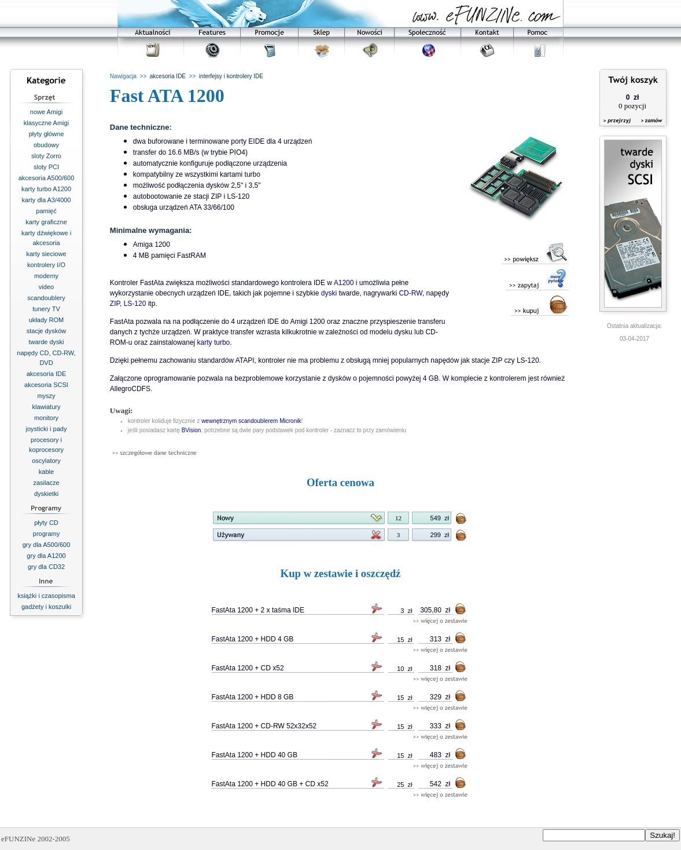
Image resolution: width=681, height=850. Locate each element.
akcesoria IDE (46, 373)
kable (46, 471)
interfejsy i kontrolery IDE (231, 76)
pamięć (46, 210)
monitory (46, 417)
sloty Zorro (46, 155)
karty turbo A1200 (46, 188)
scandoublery (46, 297)
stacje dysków (46, 330)
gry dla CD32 (46, 566)
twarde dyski (46, 341)
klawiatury (46, 406)
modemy (46, 275)
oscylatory (46, 460)
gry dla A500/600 (47, 544)
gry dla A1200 (46, 555)
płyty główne (46, 133)
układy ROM (46, 319)
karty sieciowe (46, 253)
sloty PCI (46, 166)
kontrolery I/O (46, 264)
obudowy (46, 144)
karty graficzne (46, 221)
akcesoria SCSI (46, 384)
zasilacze (46, 482)
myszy (46, 395)
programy (46, 533)
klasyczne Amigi (46, 122)
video (46, 286)
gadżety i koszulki (46, 606)
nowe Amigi (46, 111)
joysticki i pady (46, 428)
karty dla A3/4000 (46, 199)
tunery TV (46, 308)
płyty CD (46, 522)
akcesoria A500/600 (47, 177)
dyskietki (46, 493)
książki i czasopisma (46, 595)
